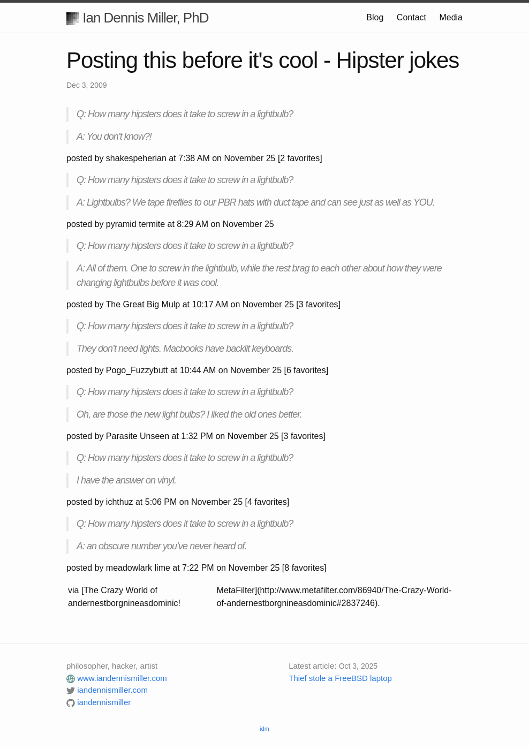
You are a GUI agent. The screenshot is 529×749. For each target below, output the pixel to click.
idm (264, 728)
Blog (374, 17)
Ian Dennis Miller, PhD (137, 18)
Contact (411, 17)
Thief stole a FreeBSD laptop (340, 678)
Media (451, 17)
